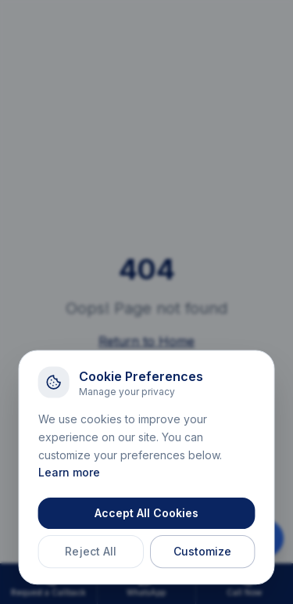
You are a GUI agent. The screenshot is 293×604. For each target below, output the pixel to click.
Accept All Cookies (146, 516)
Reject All (91, 553)
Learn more (69, 475)
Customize (201, 553)
